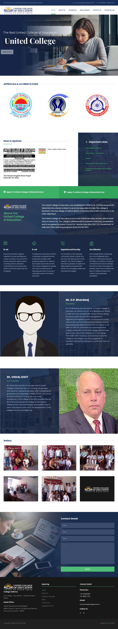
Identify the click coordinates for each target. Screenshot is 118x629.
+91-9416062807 (85, 594)
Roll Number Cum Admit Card (96, 163)
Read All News (8, 144)
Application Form (48, 606)
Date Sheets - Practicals (95, 153)
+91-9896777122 (85, 596)
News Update (85, 10)
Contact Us (46, 603)
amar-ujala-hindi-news (57, 149)
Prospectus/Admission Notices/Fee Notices (99, 169)
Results (88, 158)
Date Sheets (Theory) (94, 148)
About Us (62, 10)
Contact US (97, 10)
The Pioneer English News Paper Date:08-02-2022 (17, 177)
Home (53, 10)
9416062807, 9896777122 (105, 3)
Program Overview (48, 596)
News (43, 600)
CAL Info (111, 623)
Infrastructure (109, 10)
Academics (73, 10)
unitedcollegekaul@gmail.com (84, 3)
